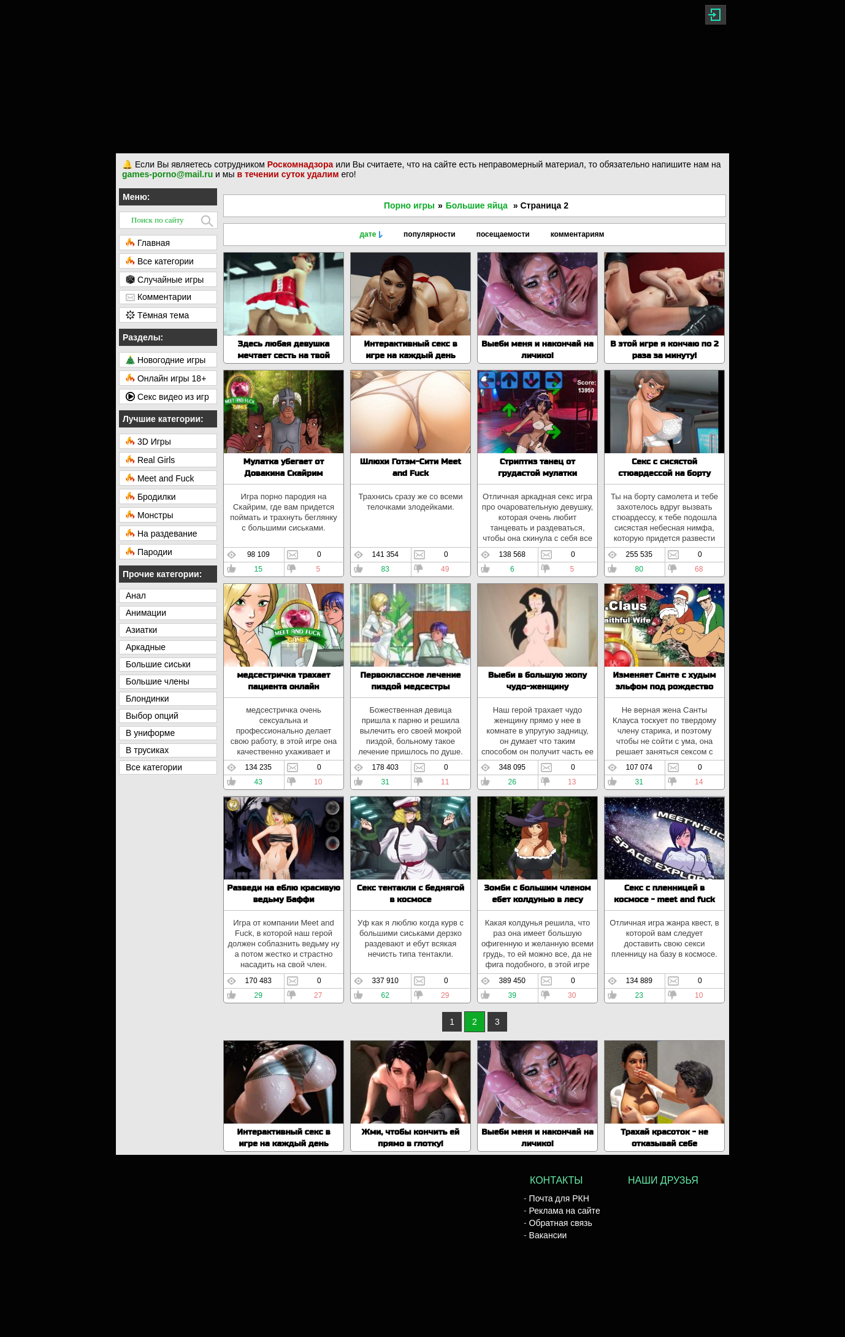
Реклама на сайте (564, 1211)
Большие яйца (477, 205)
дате (367, 234)
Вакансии (548, 1235)
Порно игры (409, 205)
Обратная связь (560, 1223)
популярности (429, 234)
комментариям (578, 234)
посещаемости (503, 234)
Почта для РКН (559, 1198)
